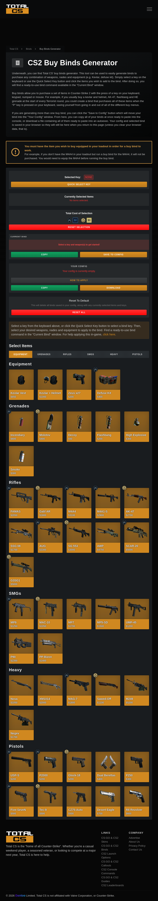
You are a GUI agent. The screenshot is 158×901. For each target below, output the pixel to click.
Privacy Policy (137, 845)
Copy (44, 254)
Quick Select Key (79, 184)
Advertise (134, 837)
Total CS (14, 49)
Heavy (114, 354)
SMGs (90, 354)
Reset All (79, 312)
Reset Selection (79, 227)
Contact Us (135, 849)
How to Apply (79, 280)
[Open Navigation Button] (149, 9)
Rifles (67, 354)
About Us (134, 841)
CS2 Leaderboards (112, 885)
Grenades (44, 354)
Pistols (137, 354)
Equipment (20, 354)
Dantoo (20, 895)
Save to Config (114, 254)
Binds (29, 49)
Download (113, 288)
